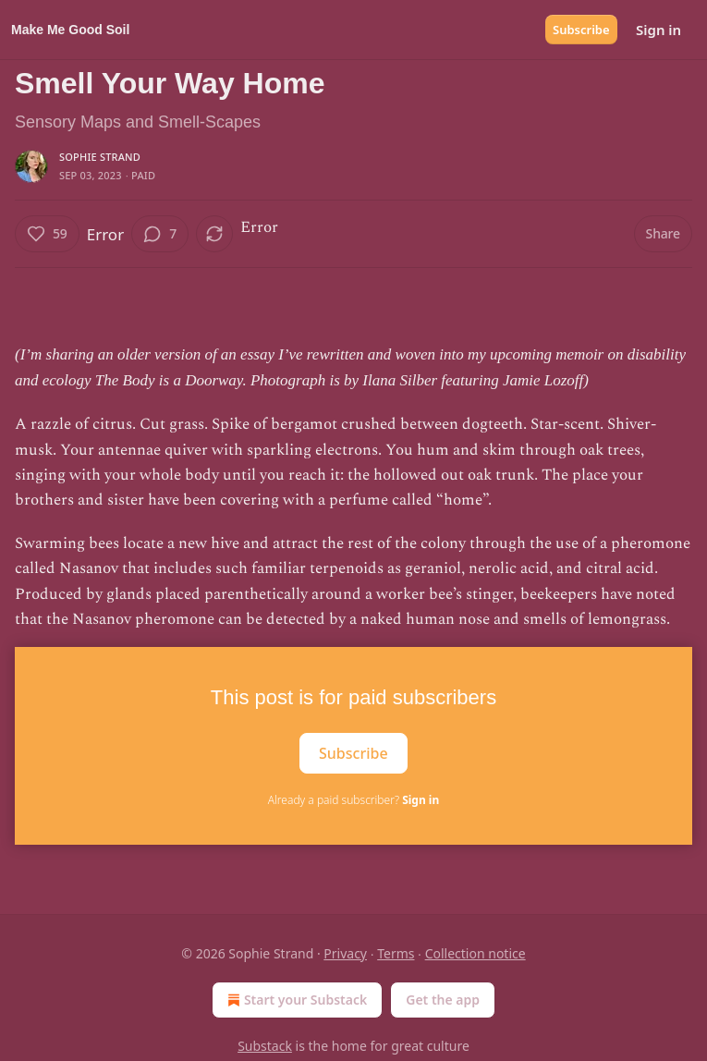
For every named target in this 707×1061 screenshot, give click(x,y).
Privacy (345, 953)
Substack (265, 1046)
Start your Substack (295, 1000)
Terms (395, 953)
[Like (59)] (47, 233)
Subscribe (581, 29)
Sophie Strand (99, 157)
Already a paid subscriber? (353, 800)
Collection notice (475, 953)
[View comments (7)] (160, 233)
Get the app (443, 999)
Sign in (658, 29)
